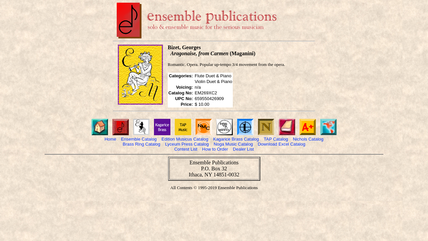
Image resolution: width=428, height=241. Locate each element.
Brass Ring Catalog (141, 144)
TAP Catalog (276, 139)
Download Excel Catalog (282, 144)
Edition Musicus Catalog (185, 139)
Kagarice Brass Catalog (236, 139)
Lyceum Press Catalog (187, 144)
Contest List (185, 149)
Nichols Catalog (308, 139)
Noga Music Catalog (233, 144)
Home (110, 139)
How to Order (215, 149)
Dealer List (243, 149)
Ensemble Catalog (139, 139)
